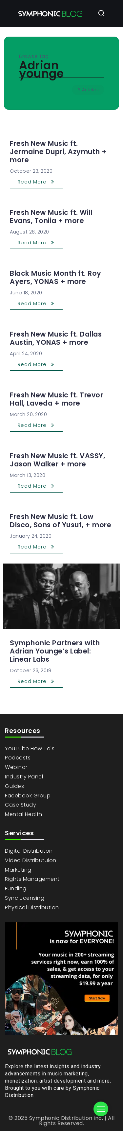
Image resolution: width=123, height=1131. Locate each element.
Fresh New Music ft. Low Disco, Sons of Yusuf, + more (60, 521)
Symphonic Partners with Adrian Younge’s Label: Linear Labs (55, 651)
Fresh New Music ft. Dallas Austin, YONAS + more (56, 338)
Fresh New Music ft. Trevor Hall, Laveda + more (56, 399)
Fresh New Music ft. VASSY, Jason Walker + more (57, 460)
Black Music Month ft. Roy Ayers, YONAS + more (55, 277)
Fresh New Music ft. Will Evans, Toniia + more (51, 216)
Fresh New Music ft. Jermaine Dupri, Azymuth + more (58, 152)
